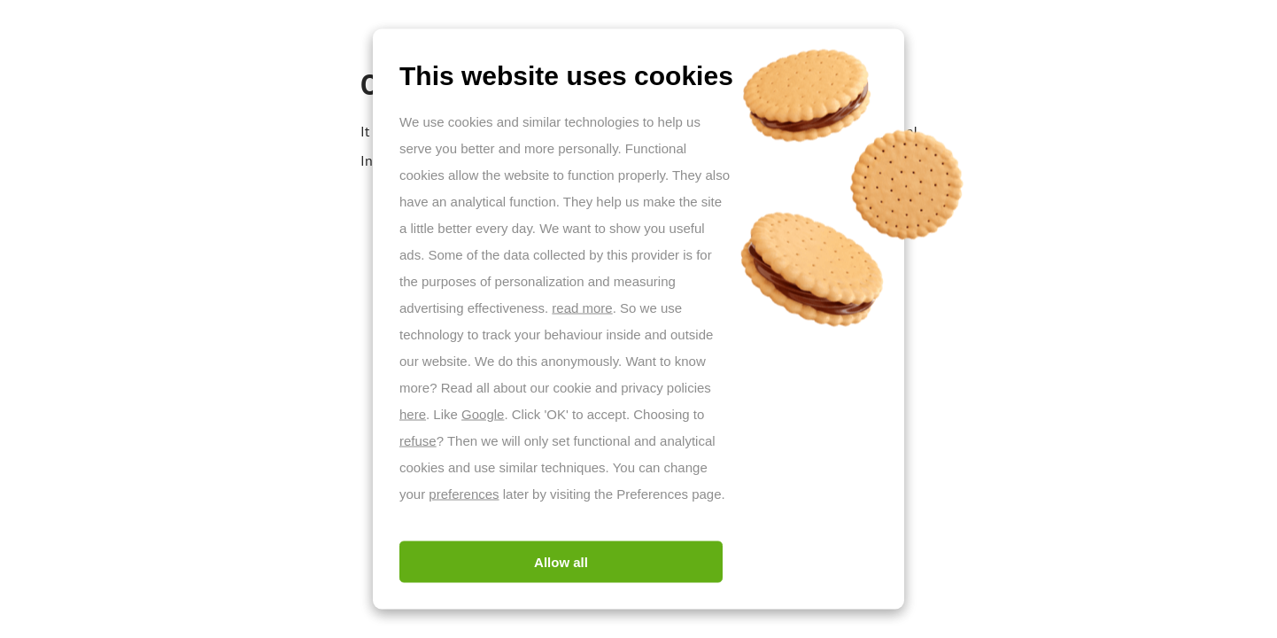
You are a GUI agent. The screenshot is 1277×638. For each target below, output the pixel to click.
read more (582, 307)
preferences (464, 494)
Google (482, 414)
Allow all (561, 562)
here (412, 414)
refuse (418, 440)
